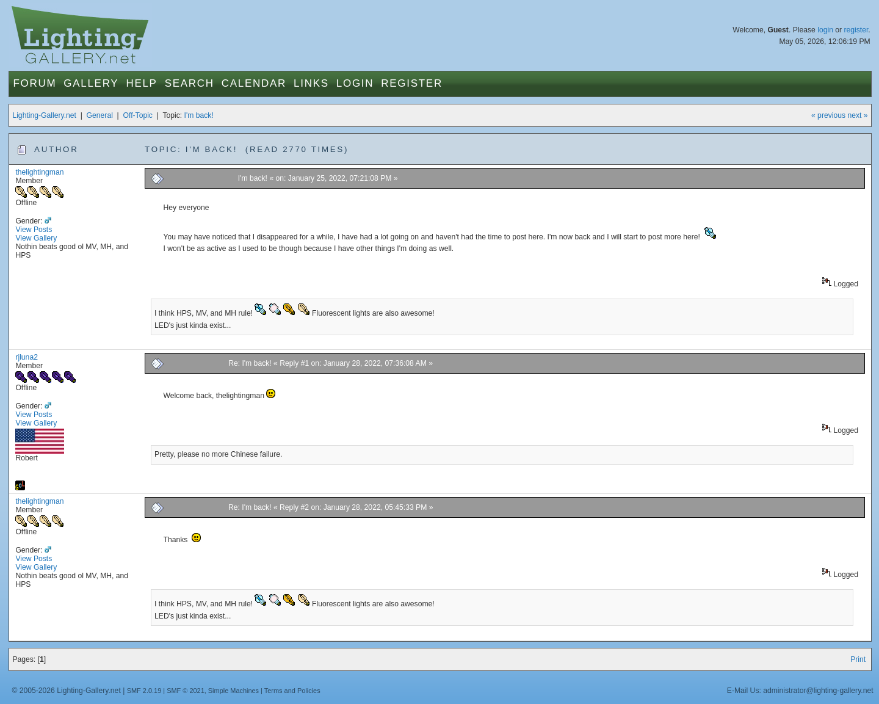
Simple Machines (233, 690)
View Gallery (36, 238)
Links (311, 83)
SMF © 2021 (185, 690)
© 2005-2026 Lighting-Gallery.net (66, 690)
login (825, 30)
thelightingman (39, 172)
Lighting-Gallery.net (44, 115)
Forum (34, 83)
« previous (828, 115)
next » (857, 115)
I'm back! (199, 115)
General (100, 115)
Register (412, 83)
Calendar (254, 83)
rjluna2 (26, 357)
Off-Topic (138, 115)
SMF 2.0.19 (144, 690)
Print (858, 659)
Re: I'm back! (250, 363)
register (856, 30)
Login (355, 83)
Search (189, 83)
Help (141, 83)
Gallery (90, 83)
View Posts (33, 229)
